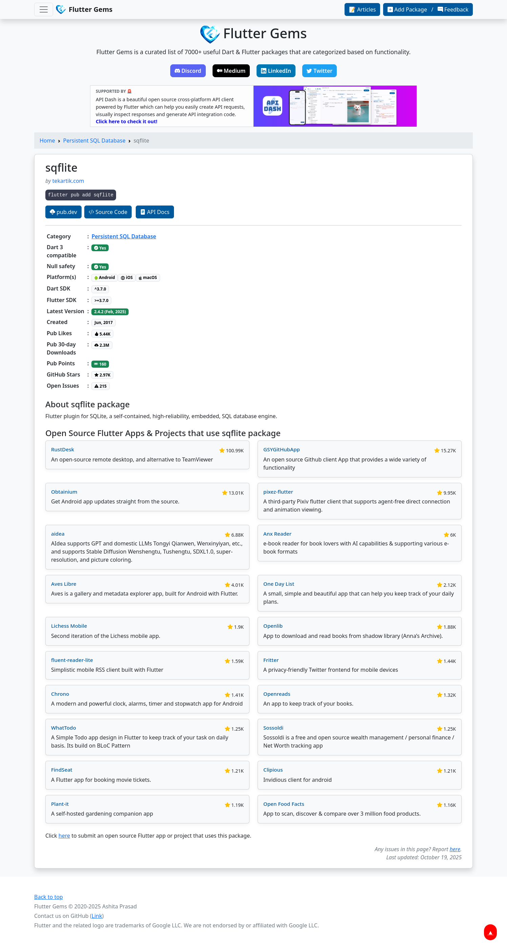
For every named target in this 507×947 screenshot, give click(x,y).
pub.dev (63, 212)
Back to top (48, 897)
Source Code (108, 212)
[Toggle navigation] (43, 9)
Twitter (319, 70)
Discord (188, 70)
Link (97, 916)
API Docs (154, 212)
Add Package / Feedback (428, 9)
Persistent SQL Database (94, 140)
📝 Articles (362, 9)
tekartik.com (68, 181)
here (64, 835)
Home (47, 140)
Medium (231, 70)
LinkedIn (276, 70)
